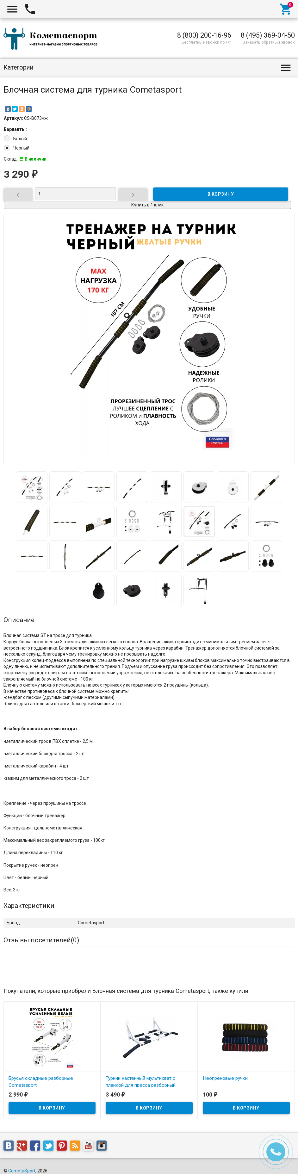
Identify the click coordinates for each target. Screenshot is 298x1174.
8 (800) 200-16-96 (204, 35)
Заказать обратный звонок (269, 42)
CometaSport (21, 1170)
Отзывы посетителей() (41, 940)
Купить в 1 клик (147, 204)
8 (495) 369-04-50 (268, 35)
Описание (18, 620)
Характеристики (28, 905)
